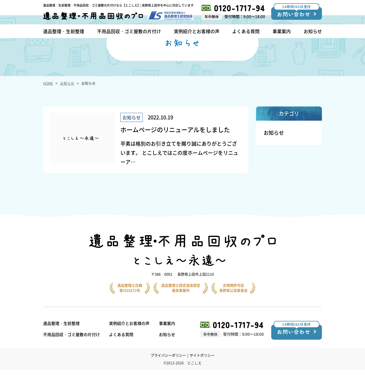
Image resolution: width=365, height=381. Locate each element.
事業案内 (169, 334)
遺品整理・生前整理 (61, 334)
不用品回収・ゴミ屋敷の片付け (71, 345)
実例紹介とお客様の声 (130, 334)
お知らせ (67, 105)
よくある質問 (122, 345)
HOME (48, 105)
